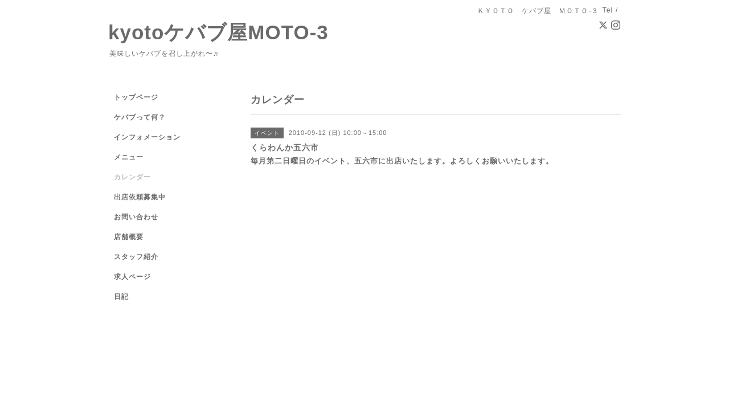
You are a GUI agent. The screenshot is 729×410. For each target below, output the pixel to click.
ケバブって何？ (140, 117)
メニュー (129, 157)
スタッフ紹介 (136, 257)
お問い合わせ (136, 217)
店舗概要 (129, 237)
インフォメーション (147, 137)
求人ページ (132, 277)
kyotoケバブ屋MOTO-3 (218, 32)
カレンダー (132, 177)
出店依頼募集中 (140, 197)
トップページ (136, 97)
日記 (121, 297)
